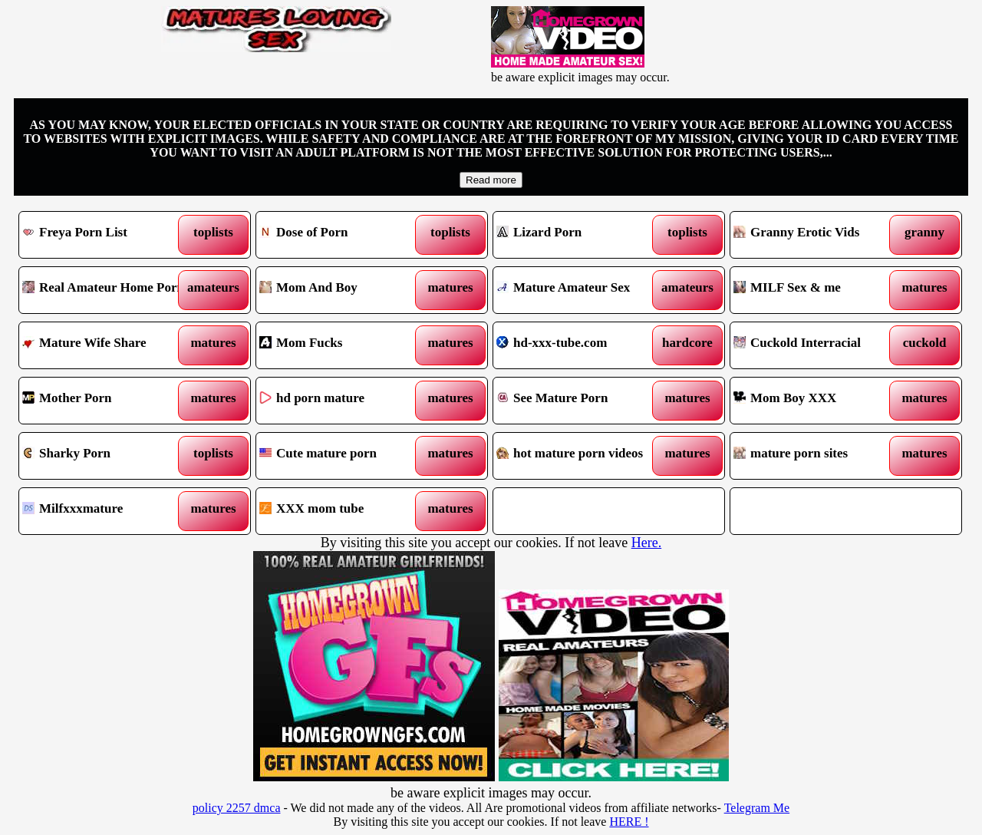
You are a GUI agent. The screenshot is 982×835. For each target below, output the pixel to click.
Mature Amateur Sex (579, 290)
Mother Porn (105, 401)
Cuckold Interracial (816, 345)
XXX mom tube (342, 511)
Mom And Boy (342, 290)
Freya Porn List (105, 235)
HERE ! (628, 821)
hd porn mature (342, 401)
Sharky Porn (105, 456)
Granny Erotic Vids (816, 235)
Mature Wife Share (105, 345)
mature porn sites (816, 456)
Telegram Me (757, 807)
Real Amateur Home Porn (105, 290)
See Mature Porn (579, 401)
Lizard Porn (579, 235)
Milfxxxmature (105, 511)
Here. (646, 542)
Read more (491, 180)
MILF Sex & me (816, 290)
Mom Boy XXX (816, 401)
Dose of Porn (342, 235)
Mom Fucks (342, 345)
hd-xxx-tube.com (579, 345)
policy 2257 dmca (237, 807)
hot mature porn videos (579, 456)
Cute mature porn (342, 456)
